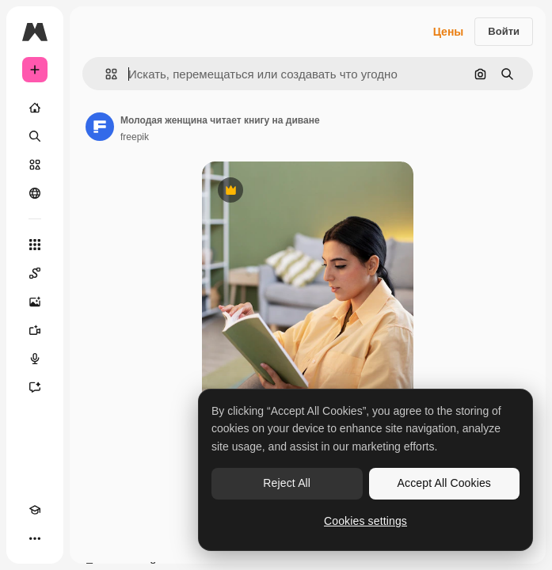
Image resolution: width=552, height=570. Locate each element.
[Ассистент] (35, 387)
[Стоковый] (35, 164)
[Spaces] (35, 273)
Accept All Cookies (444, 483)
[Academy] (35, 509)
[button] (105, 74)
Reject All (286, 483)
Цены (448, 31)
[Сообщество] (35, 193)
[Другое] (35, 538)
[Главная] (35, 107)
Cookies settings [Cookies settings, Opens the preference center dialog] (365, 521)
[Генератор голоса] (35, 358)
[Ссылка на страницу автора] (100, 126)
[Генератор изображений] (35, 301)
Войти (504, 31)
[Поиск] (35, 136)
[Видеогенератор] (35, 330)
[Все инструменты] (35, 244)
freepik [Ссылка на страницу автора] (134, 136)
